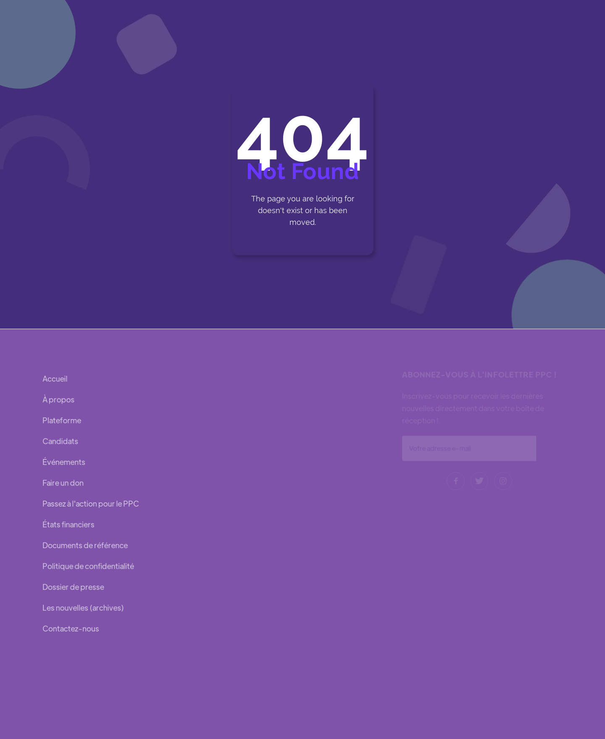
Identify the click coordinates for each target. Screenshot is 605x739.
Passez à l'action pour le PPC (91, 503)
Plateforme (62, 421)
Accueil (55, 379)
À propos (59, 400)
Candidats (60, 441)
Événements (64, 462)
